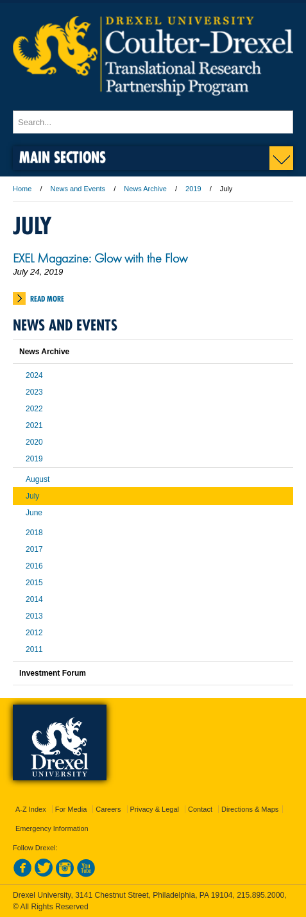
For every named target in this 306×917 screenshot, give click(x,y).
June (34, 512)
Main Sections (62, 157)
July (32, 496)
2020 (34, 442)
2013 (34, 616)
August (37, 479)
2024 (34, 375)
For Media (71, 809)
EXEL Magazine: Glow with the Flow (100, 258)
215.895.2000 (260, 895)
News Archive (145, 189)
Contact (200, 809)
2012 (34, 632)
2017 (34, 549)
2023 (34, 392)
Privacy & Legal (154, 809)
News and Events (78, 189)
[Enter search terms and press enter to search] (153, 121)
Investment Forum (52, 673)
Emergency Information (52, 828)
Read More (47, 299)
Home (22, 189)
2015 (34, 582)
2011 (34, 649)
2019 (193, 189)
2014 (34, 599)
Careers (108, 809)
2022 (34, 408)
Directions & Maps (249, 809)
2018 (34, 532)
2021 (34, 425)
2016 (34, 565)
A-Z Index (30, 809)
